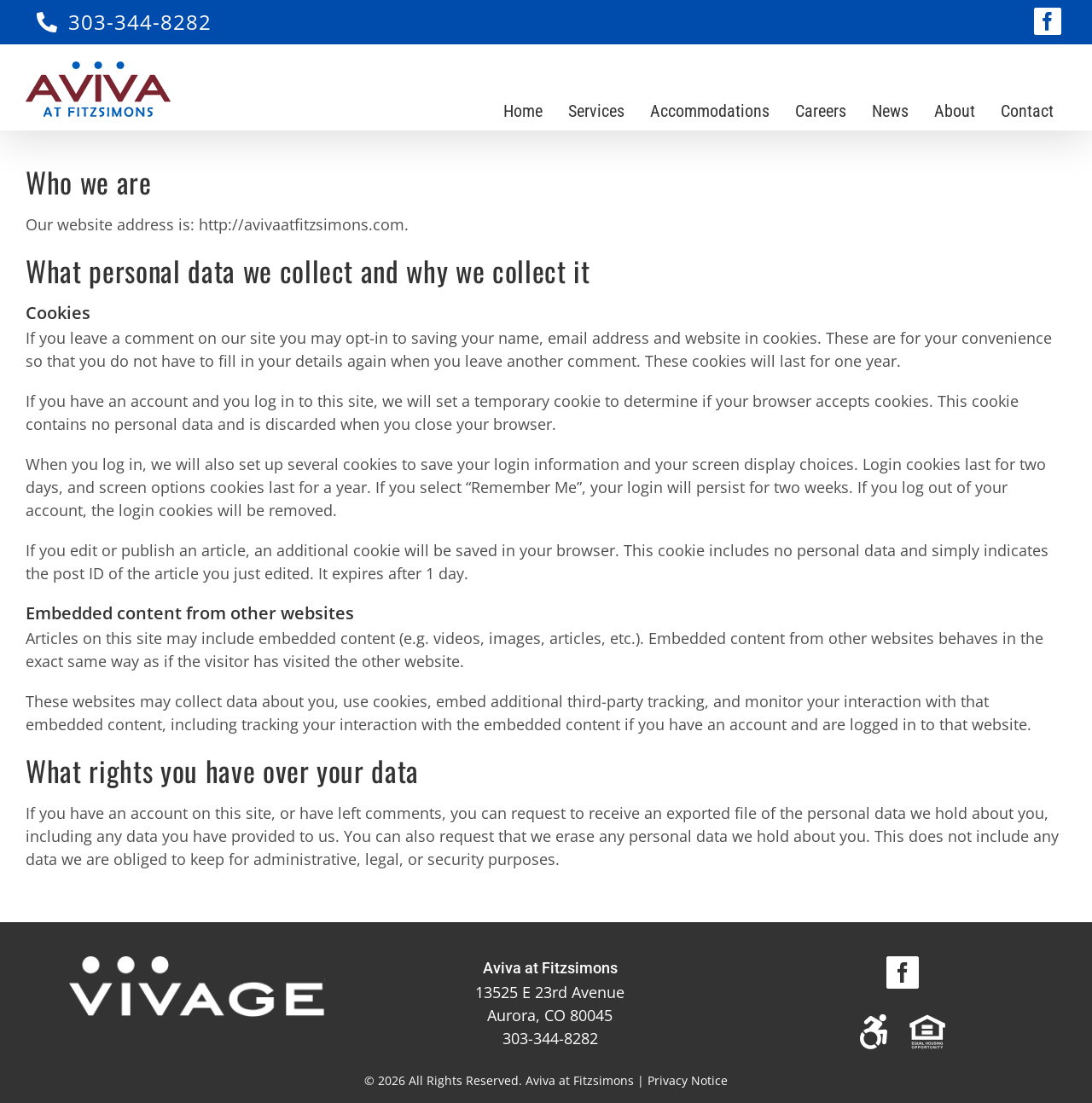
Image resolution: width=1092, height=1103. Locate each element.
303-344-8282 (140, 22)
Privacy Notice (688, 1080)
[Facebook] (902, 972)
